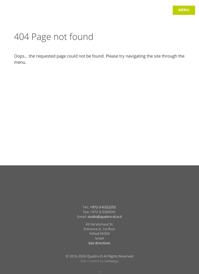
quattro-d (14, 13)
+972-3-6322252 (103, 207)
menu (183, 10)
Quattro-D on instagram (128, 197)
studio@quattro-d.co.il (105, 217)
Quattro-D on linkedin (99, 197)
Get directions (99, 243)
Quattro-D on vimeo (113, 197)
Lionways (111, 261)
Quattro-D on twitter (85, 197)
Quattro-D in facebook (71, 197)
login (99, 271)
